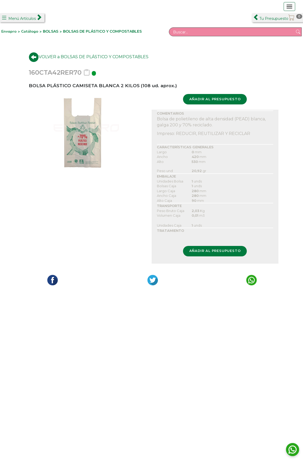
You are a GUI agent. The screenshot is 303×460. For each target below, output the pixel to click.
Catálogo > (32, 31)
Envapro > (11, 31)
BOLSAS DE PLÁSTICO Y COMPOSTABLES (102, 31)
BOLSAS (50, 31)
